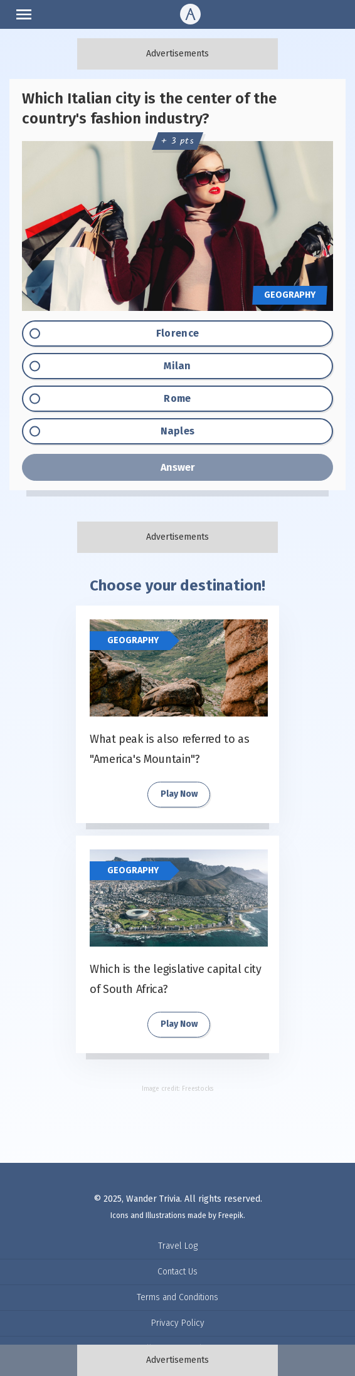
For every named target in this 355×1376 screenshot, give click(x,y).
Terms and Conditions (177, 1297)
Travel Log (178, 1246)
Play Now (179, 794)
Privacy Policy (177, 1323)
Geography (133, 640)
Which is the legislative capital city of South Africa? (176, 979)
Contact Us (177, 1271)
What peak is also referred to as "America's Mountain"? (169, 749)
